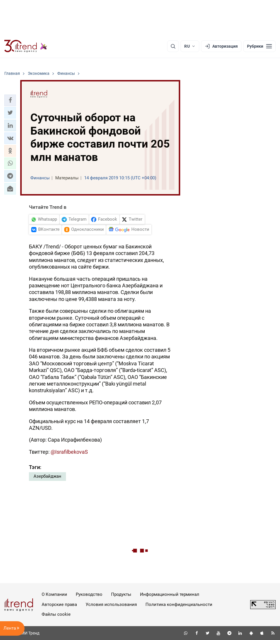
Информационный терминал (169, 594)
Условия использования (111, 604)
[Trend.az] (25, 46)
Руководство (89, 594)
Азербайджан (47, 476)
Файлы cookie (56, 614)
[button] (10, 100)
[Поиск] (173, 46)
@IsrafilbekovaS (69, 452)
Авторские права (59, 604)
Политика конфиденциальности (178, 604)
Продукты (121, 594)
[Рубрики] (259, 46)
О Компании (54, 594)
